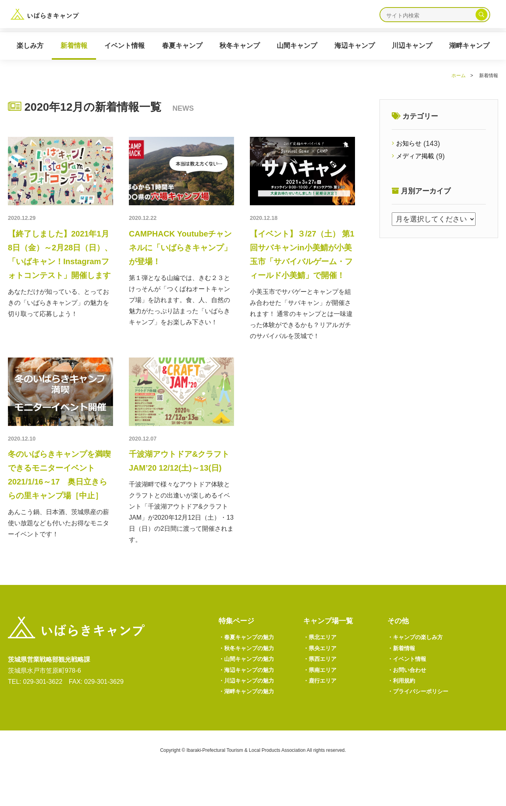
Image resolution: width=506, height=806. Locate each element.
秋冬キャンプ (239, 45)
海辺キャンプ (354, 45)
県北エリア (322, 665)
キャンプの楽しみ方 (419, 665)
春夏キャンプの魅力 (250, 665)
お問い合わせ (409, 701)
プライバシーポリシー (422, 726)
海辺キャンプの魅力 (250, 701)
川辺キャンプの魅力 (250, 714)
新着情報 (73, 45)
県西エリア (322, 689)
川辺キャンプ (412, 45)
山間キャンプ (297, 45)
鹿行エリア (322, 714)
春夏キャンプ (182, 45)
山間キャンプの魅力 (250, 689)
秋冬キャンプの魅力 (250, 677)
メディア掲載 (417, 157)
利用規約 (403, 714)
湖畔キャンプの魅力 (250, 726)
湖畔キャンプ (469, 45)
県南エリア (322, 701)
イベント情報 (124, 45)
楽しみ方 (30, 45)
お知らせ (410, 144)
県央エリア (322, 677)
